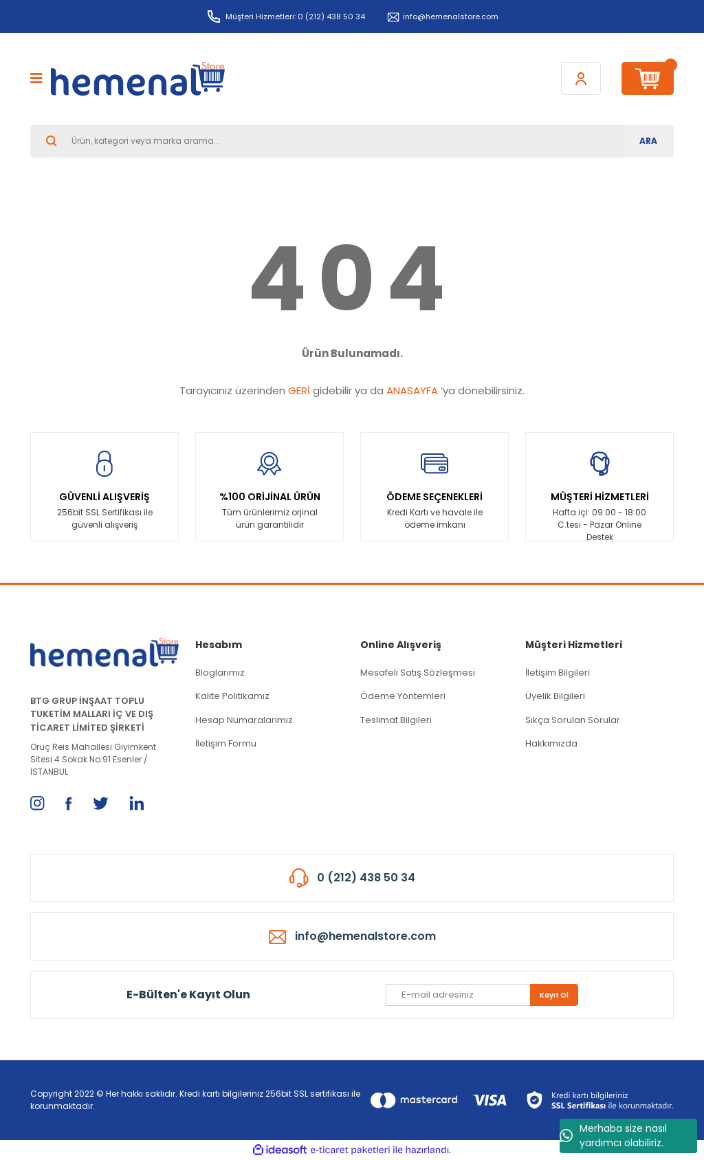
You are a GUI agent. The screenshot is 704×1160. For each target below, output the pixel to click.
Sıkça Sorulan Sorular (572, 720)
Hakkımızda (551, 743)
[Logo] (138, 79)
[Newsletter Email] (482, 995)
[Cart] (648, 78)
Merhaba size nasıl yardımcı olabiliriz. (613, 1135)
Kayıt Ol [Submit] (554, 995)
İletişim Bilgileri (557, 672)
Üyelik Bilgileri (555, 695)
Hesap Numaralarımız (244, 720)
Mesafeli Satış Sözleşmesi (417, 672)
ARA (648, 141)
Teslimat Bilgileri (396, 720)
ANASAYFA (412, 390)
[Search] (352, 141)
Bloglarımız (220, 672)
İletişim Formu (225, 743)
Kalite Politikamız (232, 695)
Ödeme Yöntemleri (403, 695)
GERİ (299, 390)
